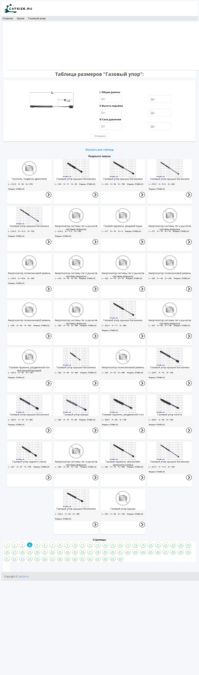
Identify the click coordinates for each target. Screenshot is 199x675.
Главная (8, 18)
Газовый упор (37, 18)
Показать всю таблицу (99, 149)
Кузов (20, 18)
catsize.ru (23, 576)
